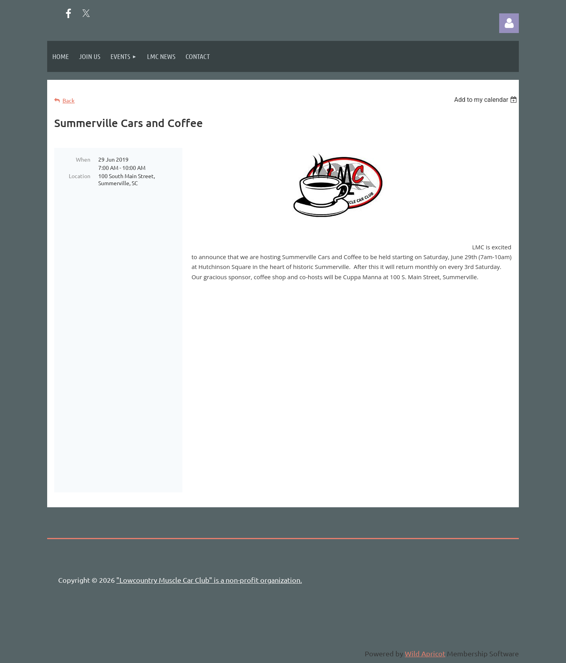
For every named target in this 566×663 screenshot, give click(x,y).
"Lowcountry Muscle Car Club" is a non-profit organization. (209, 580)
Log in (509, 23)
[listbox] (486, 100)
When (83, 159)
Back (68, 100)
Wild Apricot (425, 653)
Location (79, 175)
